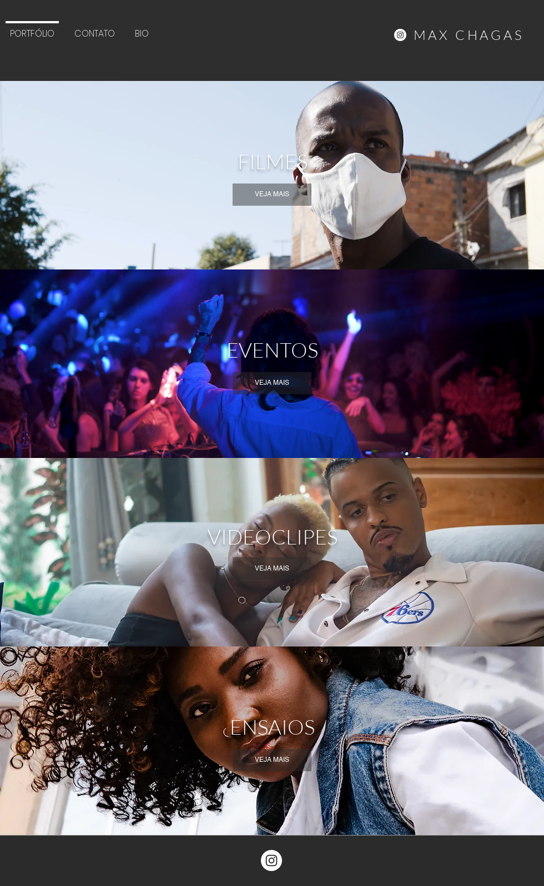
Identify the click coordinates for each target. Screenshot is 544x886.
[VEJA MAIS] (272, 195)
